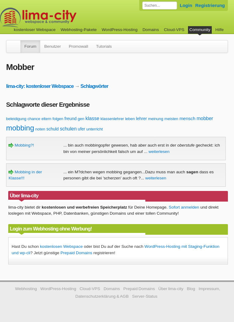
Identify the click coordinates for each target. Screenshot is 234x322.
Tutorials (104, 46)
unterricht (94, 129)
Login (186, 5)
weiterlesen (158, 151)
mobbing (20, 128)
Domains (151, 29)
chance (33, 118)
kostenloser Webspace (34, 29)
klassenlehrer (112, 118)
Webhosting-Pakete (79, 29)
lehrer (141, 118)
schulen (68, 128)
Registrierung (210, 5)
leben (130, 118)
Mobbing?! (21, 145)
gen (81, 118)
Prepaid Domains (76, 253)
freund (71, 118)
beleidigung (16, 118)
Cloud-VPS (174, 29)
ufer (81, 128)
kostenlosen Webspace (61, 246)
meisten (172, 118)
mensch (187, 118)
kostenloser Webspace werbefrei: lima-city (61, 17)
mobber (205, 118)
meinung (155, 118)
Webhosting (26, 288)
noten (40, 129)
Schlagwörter (94, 86)
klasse (92, 118)
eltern (46, 118)
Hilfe (219, 29)
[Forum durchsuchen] (159, 5)
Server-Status (145, 296)
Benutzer (52, 46)
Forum (30, 46)
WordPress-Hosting (120, 29)
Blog (191, 288)
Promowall (78, 46)
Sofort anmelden (184, 207)
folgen (57, 118)
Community (200, 29)
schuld (52, 128)
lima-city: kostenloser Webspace (40, 86)
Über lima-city (170, 288)
